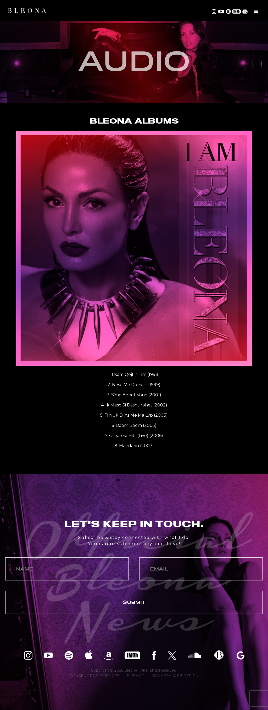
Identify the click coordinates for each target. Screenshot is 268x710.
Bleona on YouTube (220, 11)
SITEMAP (135, 675)
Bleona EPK (219, 655)
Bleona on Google (240, 655)
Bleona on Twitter (172, 655)
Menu (256, 11)
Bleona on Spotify (227, 11)
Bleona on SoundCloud (194, 655)
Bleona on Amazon (108, 655)
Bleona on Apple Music (88, 655)
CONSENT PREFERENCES (94, 675)
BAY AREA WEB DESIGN (175, 675)
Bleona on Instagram (214, 11)
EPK (245, 11)
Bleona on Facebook (154, 655)
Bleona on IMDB (236, 11)
